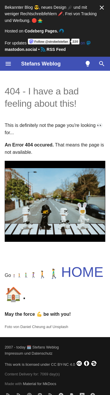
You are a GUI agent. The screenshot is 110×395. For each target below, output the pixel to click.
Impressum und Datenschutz (29, 353)
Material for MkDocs (39, 374)
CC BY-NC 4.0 (74, 363)
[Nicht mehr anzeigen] (101, 7)
